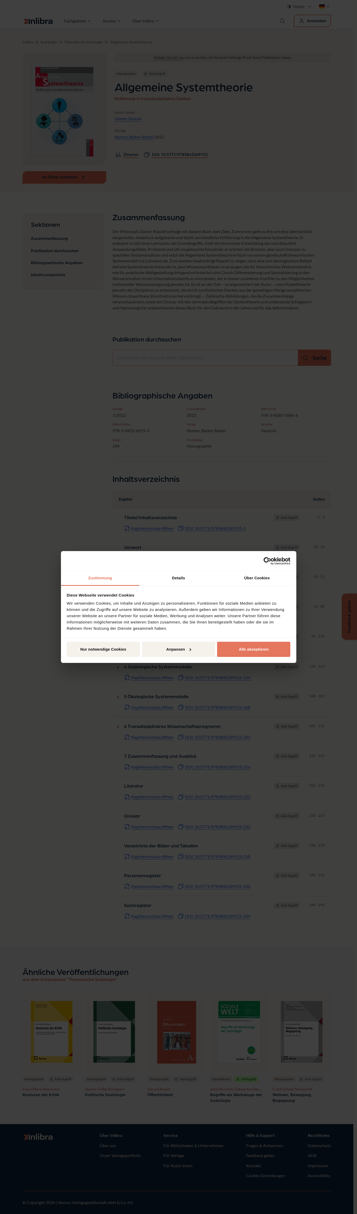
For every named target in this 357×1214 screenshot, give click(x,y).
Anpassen (178, 649)
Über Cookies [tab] (257, 578)
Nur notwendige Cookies (103, 649)
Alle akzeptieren (254, 649)
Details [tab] (178, 578)
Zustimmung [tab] (100, 578)
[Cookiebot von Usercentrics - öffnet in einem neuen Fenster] (267, 561)
